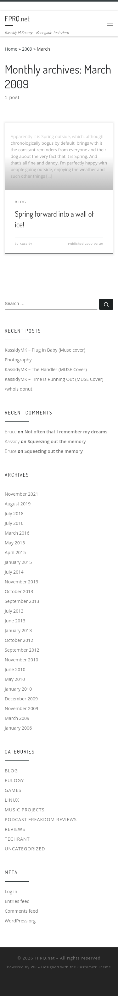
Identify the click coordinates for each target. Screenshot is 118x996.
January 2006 (18, 728)
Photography (18, 360)
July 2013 (14, 611)
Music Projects (25, 810)
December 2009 (21, 699)
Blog (11, 771)
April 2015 (15, 552)
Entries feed (17, 901)
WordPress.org (20, 921)
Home (11, 49)
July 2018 (14, 513)
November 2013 (21, 582)
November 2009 (21, 708)
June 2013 (15, 621)
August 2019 (18, 504)
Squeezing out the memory (57, 441)
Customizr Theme (94, 967)
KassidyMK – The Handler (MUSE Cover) (46, 369)
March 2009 (17, 718)
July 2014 (14, 572)
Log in (11, 891)
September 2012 (22, 650)
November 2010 (21, 660)
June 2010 (15, 669)
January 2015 (18, 562)
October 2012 (19, 640)
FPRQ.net (45, 958)
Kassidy (26, 243)
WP (34, 967)
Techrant (17, 839)
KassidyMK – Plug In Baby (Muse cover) (45, 350)
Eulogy (14, 780)
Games (13, 790)
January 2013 (18, 630)
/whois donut (18, 389)
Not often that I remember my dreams (66, 432)
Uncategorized (25, 849)
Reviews (15, 829)
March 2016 (17, 533)
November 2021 (21, 494)
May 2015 (15, 543)
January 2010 (18, 689)
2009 (27, 49)
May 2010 (15, 679)
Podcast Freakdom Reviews (41, 819)
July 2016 (14, 523)
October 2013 (19, 591)
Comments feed (21, 911)
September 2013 (22, 601)
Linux (12, 800)
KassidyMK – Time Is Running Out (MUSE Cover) (54, 379)
